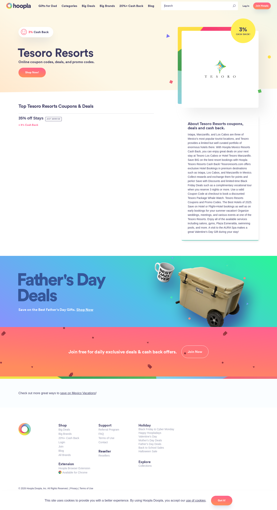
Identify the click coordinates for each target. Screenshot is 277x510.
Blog (61, 450)
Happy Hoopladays (149, 432)
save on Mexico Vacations (78, 393)
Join (60, 446)
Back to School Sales (151, 447)
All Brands (64, 455)
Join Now (195, 352)
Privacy (74, 488)
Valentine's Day (147, 436)
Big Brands (65, 433)
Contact (103, 442)
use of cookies (195, 500)
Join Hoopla (262, 6)
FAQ (101, 433)
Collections (145, 465)
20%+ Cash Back (68, 438)
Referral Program (108, 429)
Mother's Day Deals (150, 440)
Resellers (104, 455)
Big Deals (64, 429)
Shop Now (84, 309)
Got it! (222, 500)
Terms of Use (106, 438)
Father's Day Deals (149, 444)
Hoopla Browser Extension (74, 468)
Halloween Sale (147, 451)
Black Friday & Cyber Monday (156, 429)
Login (61, 442)
